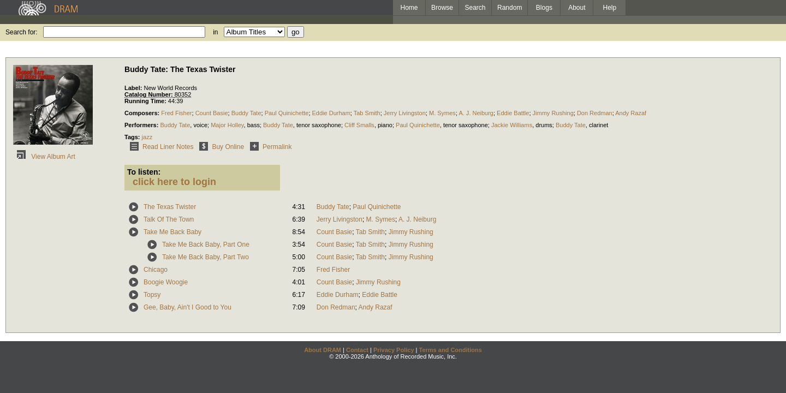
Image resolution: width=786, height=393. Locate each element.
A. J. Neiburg (475, 113)
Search (475, 7)
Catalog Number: (149, 94)
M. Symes (442, 113)
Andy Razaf (630, 113)
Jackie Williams (511, 125)
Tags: (133, 137)
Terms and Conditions (450, 350)
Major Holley (227, 125)
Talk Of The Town (169, 219)
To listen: (143, 172)
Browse (442, 7)
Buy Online (219, 147)
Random (509, 7)
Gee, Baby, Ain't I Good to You (187, 307)
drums (543, 125)
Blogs (544, 7)
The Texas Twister (170, 207)
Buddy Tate (246, 113)
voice (200, 125)
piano (385, 125)
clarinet (598, 125)
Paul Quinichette (287, 113)
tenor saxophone (318, 125)
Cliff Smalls (359, 125)
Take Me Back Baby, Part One (205, 244)
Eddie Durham (331, 113)
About (576, 7)
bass (253, 125)
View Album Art (44, 156)
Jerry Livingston (405, 113)
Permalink (268, 147)
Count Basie (211, 113)
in (215, 32)
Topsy (152, 295)
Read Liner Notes (159, 147)
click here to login (174, 181)
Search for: (21, 32)
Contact (357, 350)
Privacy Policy (393, 350)
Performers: (142, 125)
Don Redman (594, 113)
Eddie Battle (513, 113)
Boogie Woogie (166, 282)
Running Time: (146, 101)
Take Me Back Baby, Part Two (205, 257)
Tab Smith (367, 113)
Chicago (156, 269)
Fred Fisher (176, 113)
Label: (134, 88)
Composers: (142, 113)
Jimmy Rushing (553, 113)
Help (610, 7)
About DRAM (322, 350)
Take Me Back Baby (172, 232)
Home (409, 7)
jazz (147, 137)
